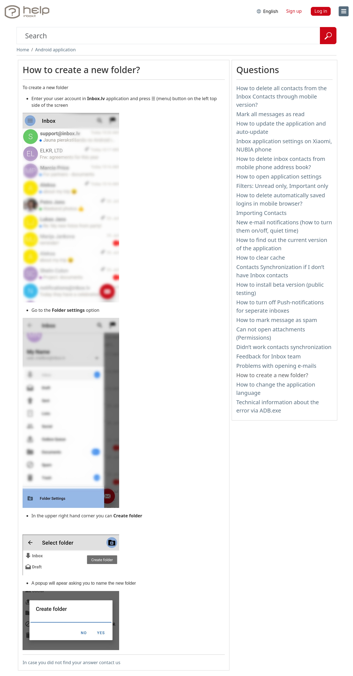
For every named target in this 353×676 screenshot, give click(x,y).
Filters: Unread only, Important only (282, 186)
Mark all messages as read (270, 114)
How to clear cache (260, 257)
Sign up (294, 11)
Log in (320, 11)
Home (23, 50)
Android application (55, 50)
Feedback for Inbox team (268, 356)
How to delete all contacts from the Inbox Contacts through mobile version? (281, 96)
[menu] (344, 11)
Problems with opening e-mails (276, 365)
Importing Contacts (261, 213)
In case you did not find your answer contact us (71, 662)
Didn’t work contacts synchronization (283, 347)
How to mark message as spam (276, 320)
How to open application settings (279, 176)
